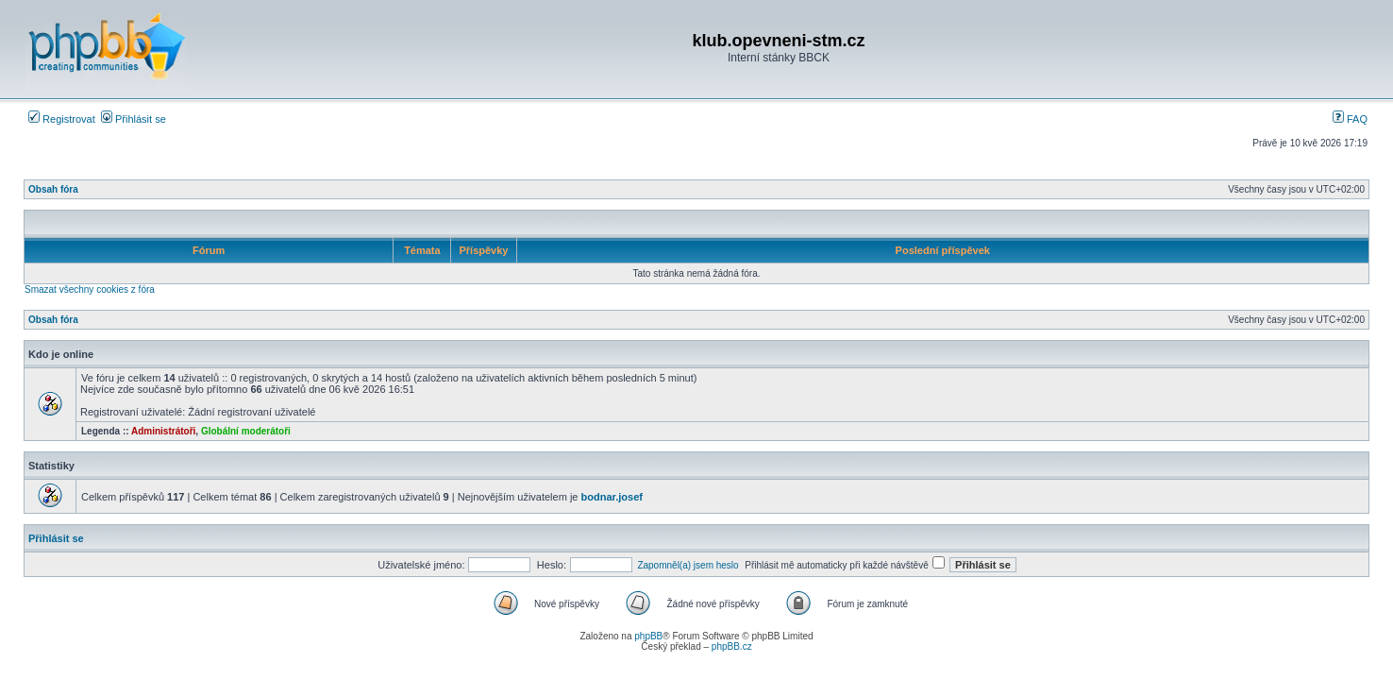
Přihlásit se (133, 119)
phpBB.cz (732, 646)
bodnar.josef (612, 496)
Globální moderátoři (246, 431)
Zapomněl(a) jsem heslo (687, 565)
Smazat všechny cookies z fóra (90, 289)
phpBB (648, 636)
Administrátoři (163, 431)
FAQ (1350, 119)
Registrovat (61, 119)
